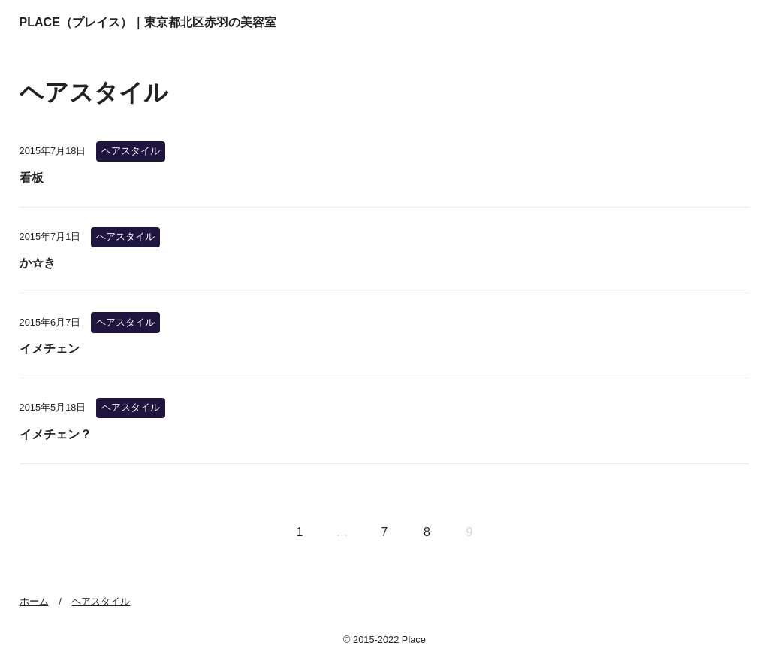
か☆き (38, 262)
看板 (32, 177)
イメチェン (50, 348)
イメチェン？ (56, 434)
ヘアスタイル (130, 150)
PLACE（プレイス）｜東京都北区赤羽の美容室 (148, 22)
